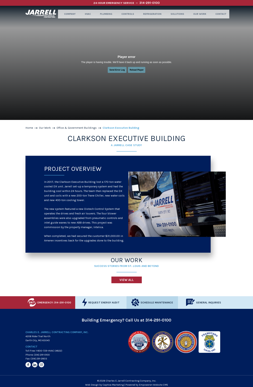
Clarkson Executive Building (121, 127)
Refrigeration (151, 13)
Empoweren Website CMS (153, 384)
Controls (127, 13)
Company (68, 13)
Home (29, 127)
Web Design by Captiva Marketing (104, 384)
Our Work (198, 13)
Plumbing (105, 13)
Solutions (176, 13)
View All (126, 280)
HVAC (86, 13)
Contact (219, 13)
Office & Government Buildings (77, 127)
